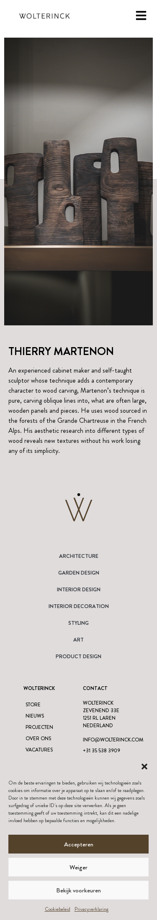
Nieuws (35, 716)
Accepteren (78, 844)
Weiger (78, 867)
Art (78, 640)
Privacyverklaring (91, 909)
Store (33, 704)
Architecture (78, 556)
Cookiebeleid (57, 909)
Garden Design (78, 573)
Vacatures (39, 750)
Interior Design (78, 589)
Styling (78, 623)
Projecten (39, 727)
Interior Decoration (79, 606)
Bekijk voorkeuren (78, 890)
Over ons (38, 738)
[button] (144, 766)
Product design (78, 656)
